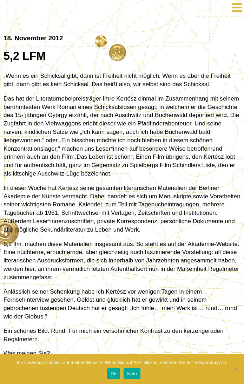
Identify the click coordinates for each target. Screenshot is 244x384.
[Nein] (235, 368)
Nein (132, 373)
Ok (114, 373)
